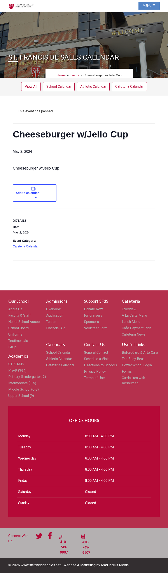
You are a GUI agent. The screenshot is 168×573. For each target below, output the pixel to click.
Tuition (51, 322)
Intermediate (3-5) (22, 383)
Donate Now (93, 309)
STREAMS (16, 364)
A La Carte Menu (134, 315)
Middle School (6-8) (23, 389)
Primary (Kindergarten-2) (27, 377)
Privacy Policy (95, 371)
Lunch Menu (131, 322)
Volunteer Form (95, 328)
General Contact (96, 352)
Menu (149, 6)
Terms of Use (94, 378)
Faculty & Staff (19, 315)
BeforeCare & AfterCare (140, 352)
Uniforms (15, 334)
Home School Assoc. (24, 322)
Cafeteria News (134, 334)
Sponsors (91, 322)
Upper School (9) (21, 396)
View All (31, 86)
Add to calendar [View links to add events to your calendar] (27, 193)
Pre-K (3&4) (17, 370)
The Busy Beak (133, 359)
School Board (18, 328)
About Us (15, 309)
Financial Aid (55, 328)
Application (54, 315)
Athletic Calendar (93, 86)
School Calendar (58, 86)
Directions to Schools (100, 365)
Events (74, 75)
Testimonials (18, 341)
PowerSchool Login (137, 365)
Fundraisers (93, 315)
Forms (127, 371)
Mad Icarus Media (115, 565)
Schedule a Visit (96, 359)
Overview (53, 309)
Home (61, 75)
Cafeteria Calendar (129, 86)
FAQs (12, 347)
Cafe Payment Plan (136, 328)
